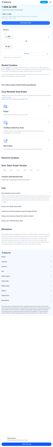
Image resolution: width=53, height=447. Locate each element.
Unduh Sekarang (26, 444)
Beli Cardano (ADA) (25, 23)
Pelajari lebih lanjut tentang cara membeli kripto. (15, 99)
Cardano (8, 67)
